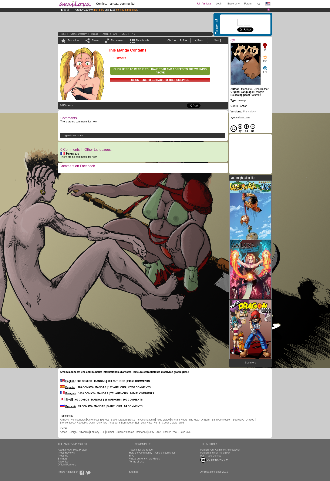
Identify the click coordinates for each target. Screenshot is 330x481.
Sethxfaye (238, 419)
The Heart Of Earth (199, 419)
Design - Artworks (79, 432)
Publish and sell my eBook (215, 452)
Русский (68, 406)
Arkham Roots (179, 419)
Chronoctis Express (98, 419)
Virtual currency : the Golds (144, 458)
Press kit (63, 455)
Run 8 (157, 422)
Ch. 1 (124, 34)
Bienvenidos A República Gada (77, 422)
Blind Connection (221, 419)
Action (105, 34)
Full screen (117, 40)
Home (63, 34)
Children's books (124, 432)
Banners (62, 458)
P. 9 (133, 34)
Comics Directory (78, 34)
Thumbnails (142, 40)
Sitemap (133, 471)
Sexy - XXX (154, 432)
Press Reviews (66, 452)
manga (94, 34)
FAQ (131, 455)
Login (219, 3)
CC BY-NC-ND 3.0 (214, 460)
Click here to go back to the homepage (160, 80)
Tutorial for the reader (141, 449)
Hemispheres (78, 419)
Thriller (167, 432)
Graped (250, 419)
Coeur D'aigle (170, 422)
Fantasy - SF (97, 432)
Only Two (102, 422)
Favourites (73, 40)
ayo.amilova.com (240, 117)
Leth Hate (146, 422)
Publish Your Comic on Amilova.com (220, 449)
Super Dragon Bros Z (123, 419)
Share (95, 40)
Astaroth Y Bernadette (121, 422)
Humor (110, 432)
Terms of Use (136, 461)
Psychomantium (146, 419)
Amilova (64, 419)
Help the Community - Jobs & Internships (152, 452)
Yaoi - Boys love (181, 432)
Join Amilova (203, 3)
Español (67, 387)
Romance (141, 432)
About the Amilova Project (72, 449)
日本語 (66, 399)
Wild (181, 422)
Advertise (63, 461)
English (67, 381)
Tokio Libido (163, 419)
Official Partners (67, 464)
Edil (137, 422)
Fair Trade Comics (210, 455)
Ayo (115, 34)
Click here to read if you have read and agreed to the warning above (160, 71)
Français (69, 153)
